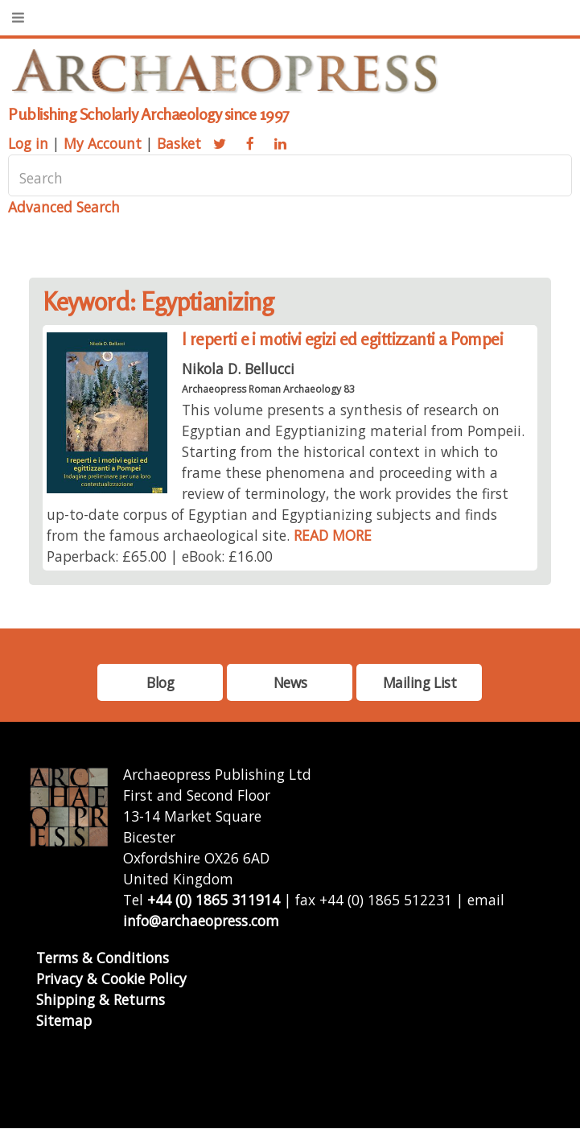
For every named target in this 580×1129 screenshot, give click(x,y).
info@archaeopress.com (201, 920)
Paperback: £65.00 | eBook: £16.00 (160, 556)
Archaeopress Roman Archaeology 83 (268, 389)
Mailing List (420, 682)
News (290, 682)
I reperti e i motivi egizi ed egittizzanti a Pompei (342, 339)
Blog (160, 682)
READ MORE (333, 535)
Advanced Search (64, 206)
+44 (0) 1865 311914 (213, 899)
